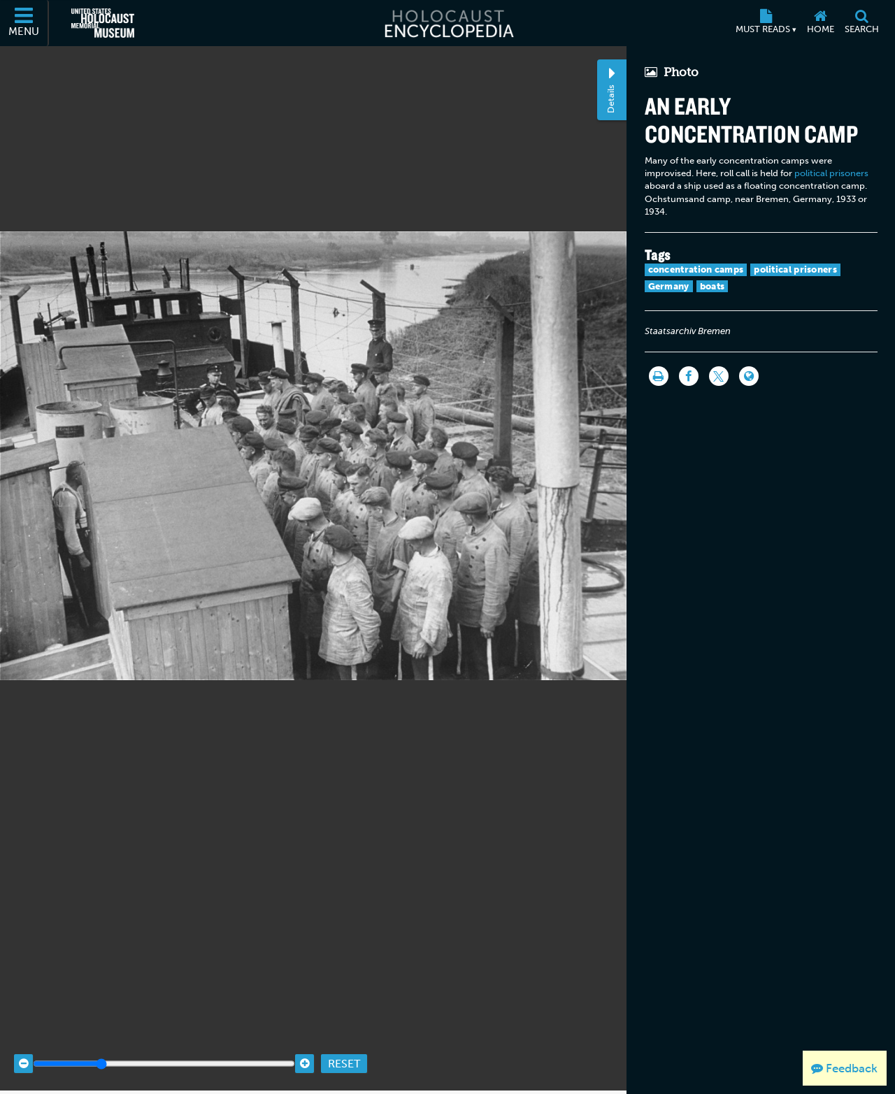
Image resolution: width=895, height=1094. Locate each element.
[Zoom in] (304, 1046)
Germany (668, 286)
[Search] (861, 23)
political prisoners (831, 173)
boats (712, 286)
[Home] (820, 23)
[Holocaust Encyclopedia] (448, 23)
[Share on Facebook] (689, 376)
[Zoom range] (164, 1046)
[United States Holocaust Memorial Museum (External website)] (102, 23)
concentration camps (696, 269)
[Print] (658, 376)
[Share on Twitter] (719, 376)
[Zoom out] (23, 1046)
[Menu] (24, 23)
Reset (344, 1046)
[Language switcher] (749, 376)
